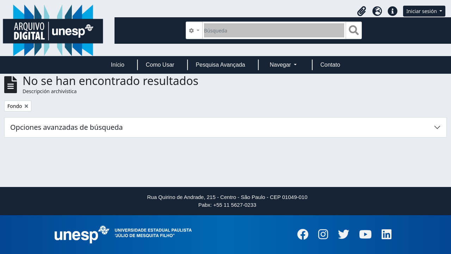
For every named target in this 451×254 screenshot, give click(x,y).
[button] (361, 11)
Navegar (281, 65)
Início (117, 65)
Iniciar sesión (422, 11)
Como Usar (160, 65)
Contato (330, 65)
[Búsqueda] (274, 30)
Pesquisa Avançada (220, 65)
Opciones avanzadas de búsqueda (66, 127)
